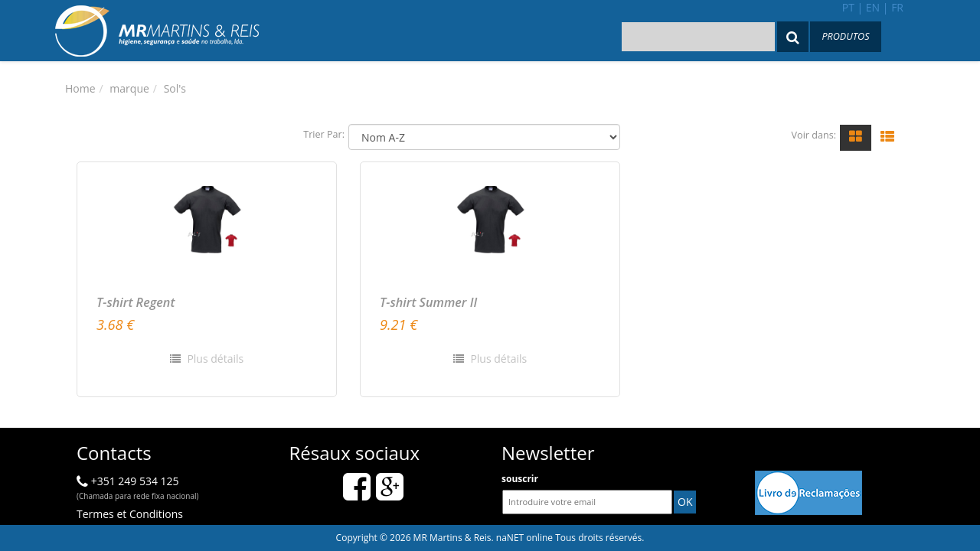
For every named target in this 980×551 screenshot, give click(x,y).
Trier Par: (324, 134)
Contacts (114, 452)
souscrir (519, 478)
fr (897, 7)
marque (129, 88)
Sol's (175, 88)
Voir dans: (814, 135)
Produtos (845, 36)
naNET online (524, 537)
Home (80, 88)
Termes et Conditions (130, 514)
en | (877, 7)
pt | (852, 7)
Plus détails (214, 358)
